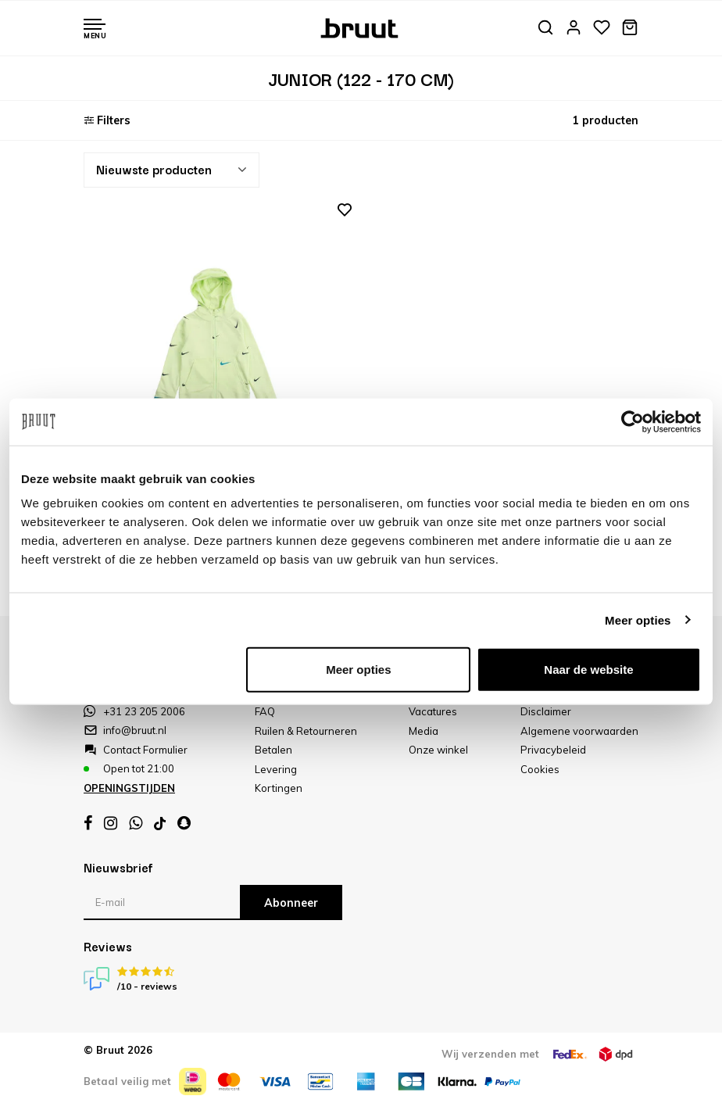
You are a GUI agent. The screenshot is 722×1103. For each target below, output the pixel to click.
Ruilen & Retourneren (306, 731)
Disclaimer (545, 711)
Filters (107, 120)
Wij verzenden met (490, 1053)
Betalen (273, 749)
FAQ (265, 711)
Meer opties (637, 619)
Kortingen (278, 788)
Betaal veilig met (127, 1081)
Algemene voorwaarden (579, 731)
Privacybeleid (553, 749)
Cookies (539, 769)
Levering (276, 769)
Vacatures (433, 711)
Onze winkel (438, 749)
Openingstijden (129, 788)
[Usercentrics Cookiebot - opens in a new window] (632, 421)
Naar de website (588, 669)
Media (423, 731)
